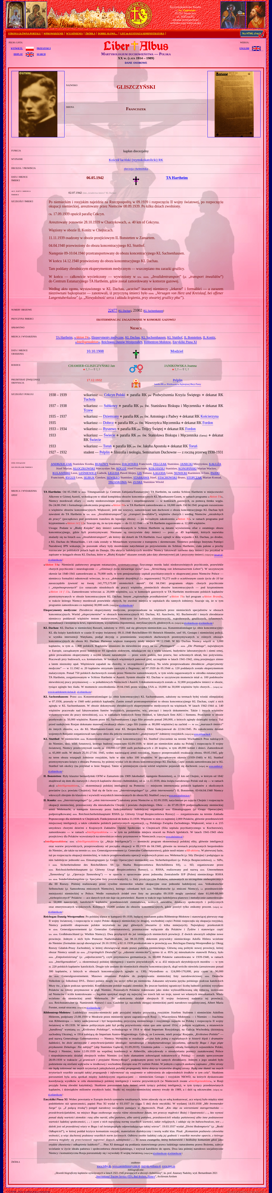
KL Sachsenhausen (153, 310)
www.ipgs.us (168, 1166)
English (244, 48)
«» (82, 337)
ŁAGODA (159, 472)
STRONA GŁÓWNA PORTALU (24, 33)
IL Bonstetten (192, 337)
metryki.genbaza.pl (151, 1166)
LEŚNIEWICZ (87, 472)
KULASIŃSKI (61, 472)
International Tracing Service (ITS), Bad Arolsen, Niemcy (125, 1176)
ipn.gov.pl (218, 555)
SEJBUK (89, 477)
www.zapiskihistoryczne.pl (126, 1166)
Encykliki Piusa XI (185, 342)
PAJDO (215, 472)
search (41, 54)
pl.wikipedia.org (55, 560)
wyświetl (17, 48)
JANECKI (186, 463)
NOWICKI (180, 472)
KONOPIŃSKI (187, 468)
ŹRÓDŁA (90, 33)
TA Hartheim (64, 337)
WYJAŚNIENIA (74, 33)
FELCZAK (160, 463)
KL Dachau (124, 310)
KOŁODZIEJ (157, 468)
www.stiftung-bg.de (202, 734)
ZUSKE (138, 481)
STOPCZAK (194, 477)
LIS (139, 472)
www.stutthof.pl (215, 766)
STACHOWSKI (167, 477)
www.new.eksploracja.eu (179, 795)
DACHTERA (130, 463)
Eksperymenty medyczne (107, 337)
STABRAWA (141, 477)
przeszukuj (44, 48)
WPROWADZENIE (53, 33)
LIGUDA (113, 472)
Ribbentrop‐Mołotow (157, 342)
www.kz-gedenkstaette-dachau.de (62, 692)
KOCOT (121, 468)
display (18, 54)
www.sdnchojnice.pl (174, 836)
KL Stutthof (174, 337)
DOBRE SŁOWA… (108, 33)
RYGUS (70, 477)
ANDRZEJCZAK (61, 463)
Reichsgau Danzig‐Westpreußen (121, 342)
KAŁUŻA (215, 463)
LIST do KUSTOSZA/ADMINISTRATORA (142, 33)
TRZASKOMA (117, 481)
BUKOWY (101, 463)
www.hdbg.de (104, 1166)
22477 (112, 310)
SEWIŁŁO (113, 477)
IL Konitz (209, 337)
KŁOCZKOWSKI (84, 468)
